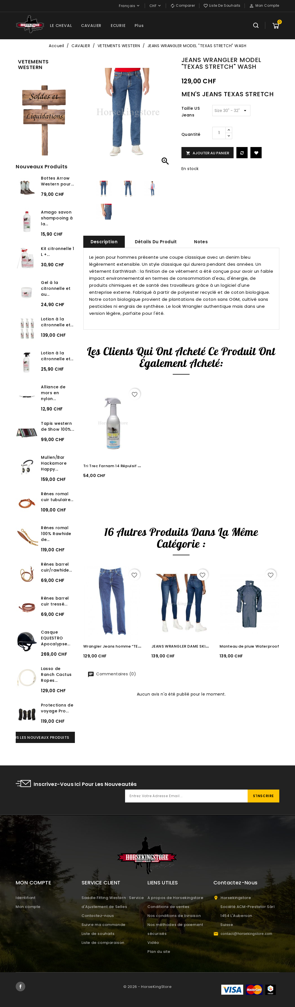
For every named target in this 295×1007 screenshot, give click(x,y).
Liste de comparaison (103, 942)
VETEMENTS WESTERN (33, 64)
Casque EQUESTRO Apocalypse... (55, 638)
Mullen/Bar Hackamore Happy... (53, 463)
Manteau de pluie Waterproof (249, 646)
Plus (139, 25)
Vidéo (153, 942)
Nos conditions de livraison (174, 915)
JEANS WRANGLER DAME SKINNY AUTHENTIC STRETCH (203, 646)
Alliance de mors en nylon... (53, 393)
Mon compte (28, 906)
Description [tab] (104, 242)
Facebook (20, 986)
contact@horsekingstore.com (246, 934)
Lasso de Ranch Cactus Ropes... (56, 674)
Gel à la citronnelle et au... (55, 288)
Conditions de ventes (169, 906)
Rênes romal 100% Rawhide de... (56, 533)
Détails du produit (156, 242)
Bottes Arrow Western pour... (57, 181)
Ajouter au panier (207, 153)
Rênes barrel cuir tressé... (55, 601)
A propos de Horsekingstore (176, 897)
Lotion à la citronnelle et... (57, 322)
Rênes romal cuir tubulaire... (57, 497)
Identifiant (26, 897)
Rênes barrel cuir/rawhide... (56, 567)
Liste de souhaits (98, 933)
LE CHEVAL (61, 25)
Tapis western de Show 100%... (57, 426)
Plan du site (159, 951)
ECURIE (118, 25)
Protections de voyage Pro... (57, 708)
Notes (201, 242)
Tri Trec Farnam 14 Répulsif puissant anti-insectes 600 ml (140, 466)
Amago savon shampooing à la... (57, 218)
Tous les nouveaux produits (38, 737)
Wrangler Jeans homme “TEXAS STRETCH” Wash (130, 646)
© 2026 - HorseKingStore (147, 986)
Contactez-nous (98, 915)
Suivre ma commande (104, 924)
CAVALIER (91, 25)
